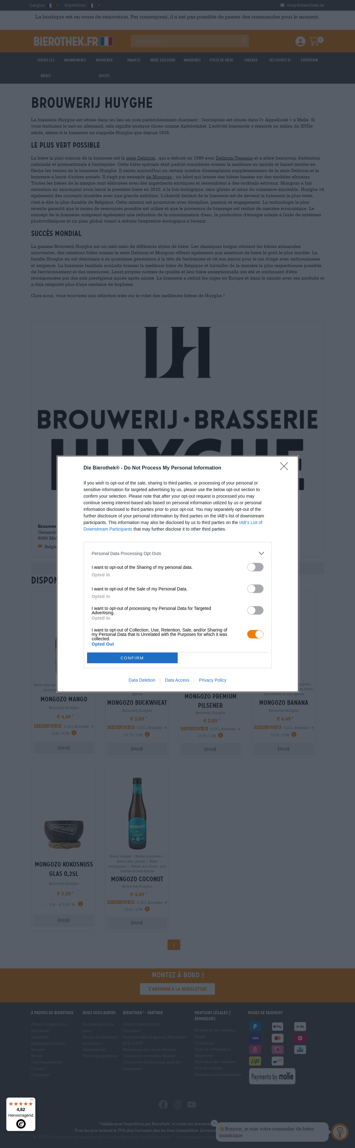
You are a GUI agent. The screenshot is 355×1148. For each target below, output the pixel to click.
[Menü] (31, 1101)
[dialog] (177, 574)
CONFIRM (132, 658)
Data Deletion (142, 680)
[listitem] (178, 553)
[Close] (286, 468)
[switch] (255, 567)
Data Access (177, 680)
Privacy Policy (212, 680)
